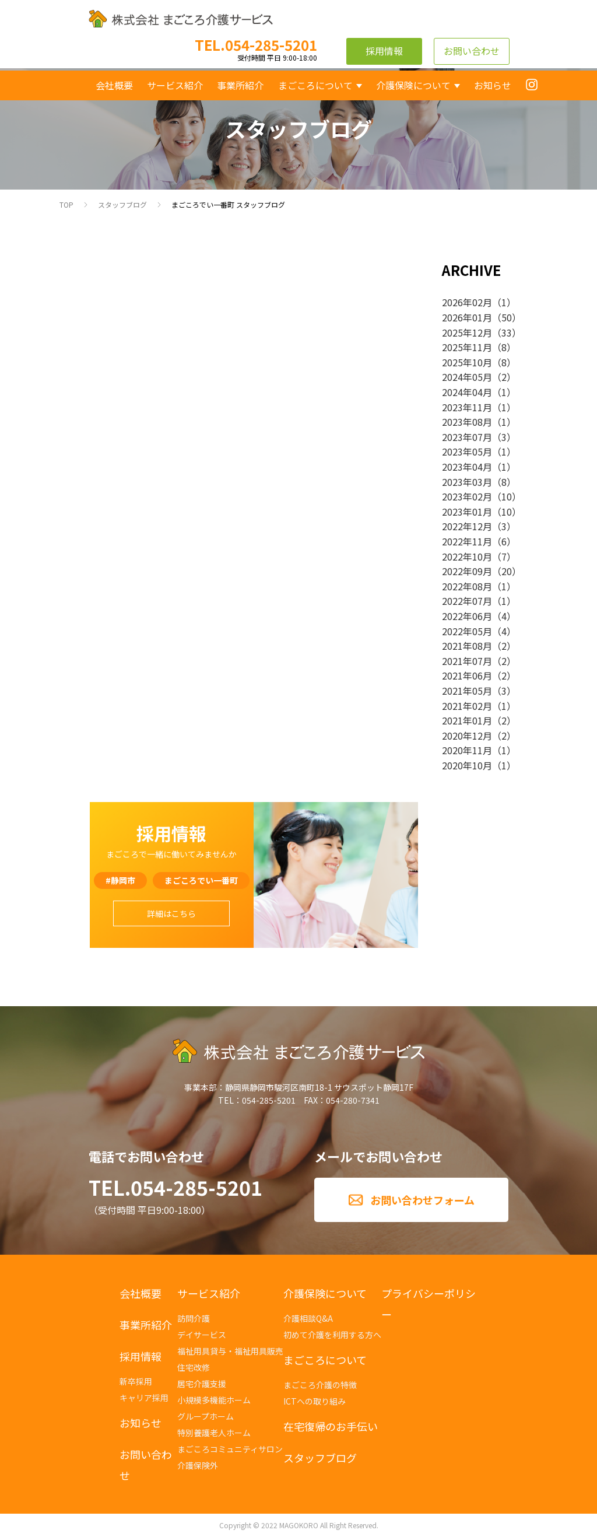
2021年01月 (467, 720)
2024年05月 (467, 377)
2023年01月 (467, 512)
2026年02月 (467, 302)
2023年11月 (467, 407)
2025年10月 (467, 362)
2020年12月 (467, 736)
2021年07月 (467, 661)
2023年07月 (467, 437)
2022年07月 (467, 601)
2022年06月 (467, 616)
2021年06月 (467, 675)
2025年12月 (467, 332)
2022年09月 (467, 571)
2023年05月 (467, 451)
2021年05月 (467, 691)
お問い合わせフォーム (422, 1199)
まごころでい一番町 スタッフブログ (228, 204)
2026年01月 (467, 317)
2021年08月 (467, 646)
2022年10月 (467, 556)
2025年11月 (467, 347)
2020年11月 (467, 750)
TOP (66, 204)
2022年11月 (467, 541)
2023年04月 (467, 467)
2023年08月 (467, 422)
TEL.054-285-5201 (175, 1187)
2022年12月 (467, 526)
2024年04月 (467, 392)
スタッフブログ (122, 204)
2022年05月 (467, 631)
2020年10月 (467, 765)
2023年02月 (467, 496)
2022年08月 (467, 586)
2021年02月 (467, 706)
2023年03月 (467, 482)
